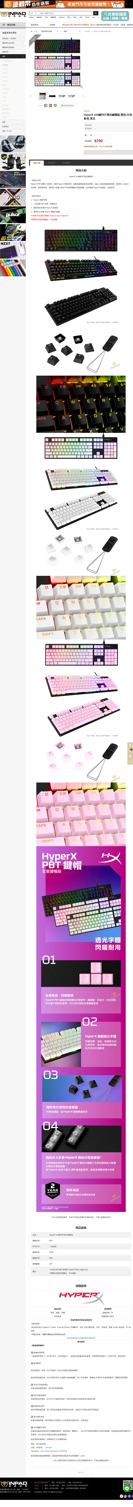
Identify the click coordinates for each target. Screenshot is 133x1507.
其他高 (4, 117)
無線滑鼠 (39, 17)
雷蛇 (68, 17)
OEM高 (5, 65)
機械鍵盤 (53, 17)
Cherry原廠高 (7, 61)
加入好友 (127, 1488)
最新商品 (34, 25)
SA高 (4, 101)
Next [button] (126, 4)
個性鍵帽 (5, 109)
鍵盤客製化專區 (9, 33)
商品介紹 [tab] (36, 163)
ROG (46, 17)
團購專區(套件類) (8, 43)
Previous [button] (3, 4)
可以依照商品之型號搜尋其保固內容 (81, 1338)
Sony (93, 17)
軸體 (3, 122)
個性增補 (5, 113)
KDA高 (4, 77)
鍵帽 (3, 56)
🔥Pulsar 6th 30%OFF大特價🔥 (75, 25)
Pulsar (75, 17)
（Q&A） (83, 1456)
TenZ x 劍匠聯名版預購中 (101, 25)
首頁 (35, 31)
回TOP (81, 1472)
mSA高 (5, 93)
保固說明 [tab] (66, 163)
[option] (64, 4)
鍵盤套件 (5, 52)
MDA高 (5, 81)
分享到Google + (50, 105)
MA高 (4, 85)
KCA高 (4, 73)
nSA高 (4, 97)
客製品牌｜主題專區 (9, 38)
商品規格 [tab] (51, 163)
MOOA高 (5, 89)
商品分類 (9, 25)
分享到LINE (55, 105)
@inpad (49, 1447)
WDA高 (5, 105)
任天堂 (87, 17)
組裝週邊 (5, 126)
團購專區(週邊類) (8, 47)
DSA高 (4, 69)
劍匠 (81, 17)
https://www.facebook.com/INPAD (53, 1451)
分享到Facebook (46, 105)
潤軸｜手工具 (7, 131)
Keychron (62, 17)
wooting (31, 17)
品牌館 (52, 25)
